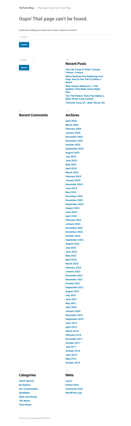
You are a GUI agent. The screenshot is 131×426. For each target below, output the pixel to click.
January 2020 (73, 311)
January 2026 (73, 132)
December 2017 (74, 339)
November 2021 (74, 279)
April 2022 (71, 259)
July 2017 (71, 346)
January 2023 (73, 224)
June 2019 (71, 323)
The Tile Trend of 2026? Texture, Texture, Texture (83, 71)
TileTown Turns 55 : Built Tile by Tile (85, 102)
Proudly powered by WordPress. (40, 418)
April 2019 (71, 327)
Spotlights (24, 392)
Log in (69, 380)
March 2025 (72, 172)
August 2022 (72, 243)
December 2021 (74, 275)
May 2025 (71, 164)
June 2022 (71, 251)
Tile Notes (24, 400)
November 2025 (74, 140)
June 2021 (71, 299)
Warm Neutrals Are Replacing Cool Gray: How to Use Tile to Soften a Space (84, 79)
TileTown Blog (26, 7)
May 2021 (71, 303)
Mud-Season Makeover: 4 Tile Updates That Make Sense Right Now (83, 89)
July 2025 (71, 156)
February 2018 (73, 335)
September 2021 (75, 287)
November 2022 (74, 231)
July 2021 (71, 295)
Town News (25, 404)
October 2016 (73, 350)
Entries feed (72, 384)
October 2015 (73, 362)
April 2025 (71, 168)
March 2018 (72, 331)
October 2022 (73, 235)
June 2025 (71, 160)
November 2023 (74, 200)
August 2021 (72, 291)
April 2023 (71, 216)
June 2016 (71, 354)
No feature (24, 384)
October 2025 (73, 144)
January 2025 (73, 180)
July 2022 (71, 247)
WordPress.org (74, 392)
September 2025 (75, 148)
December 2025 (74, 136)
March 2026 (72, 124)
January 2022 (73, 271)
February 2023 (73, 220)
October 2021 (73, 283)
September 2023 (75, 204)
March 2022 (72, 263)
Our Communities (28, 388)
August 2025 (72, 152)
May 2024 (71, 192)
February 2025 (73, 176)
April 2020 (71, 307)
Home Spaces (26, 380)
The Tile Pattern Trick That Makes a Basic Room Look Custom (85, 97)
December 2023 (74, 196)
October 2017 (73, 343)
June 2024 (71, 188)
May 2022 (71, 255)
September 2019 (75, 319)
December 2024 (74, 184)
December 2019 (74, 315)
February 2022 (73, 267)
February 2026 (73, 128)
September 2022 (75, 239)
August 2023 (72, 208)
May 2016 (71, 358)
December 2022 (74, 228)
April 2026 (71, 120)
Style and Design (28, 396)
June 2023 (71, 212)
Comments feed (74, 388)
